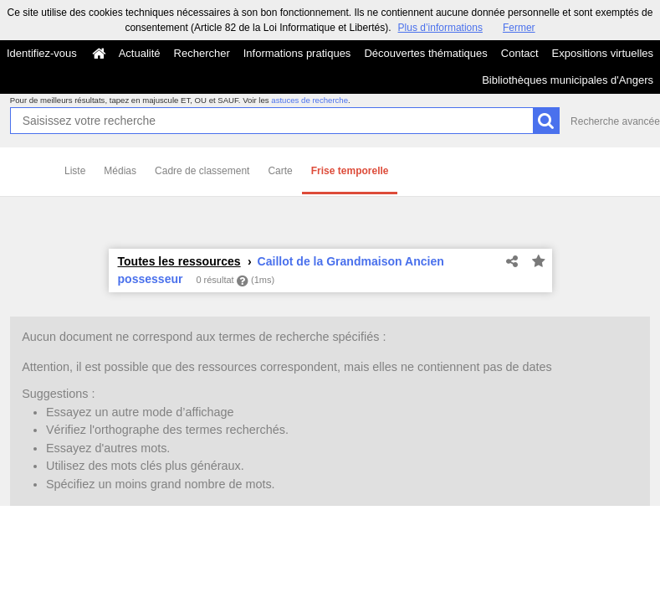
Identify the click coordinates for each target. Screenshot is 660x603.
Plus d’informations (440, 28)
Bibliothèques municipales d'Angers (567, 80)
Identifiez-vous (42, 53)
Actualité (140, 53)
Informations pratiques (297, 53)
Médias (120, 171)
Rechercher (202, 53)
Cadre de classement (202, 171)
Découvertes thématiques (425, 53)
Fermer (519, 28)
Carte (280, 171)
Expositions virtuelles (602, 53)
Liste (74, 171)
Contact (520, 53)
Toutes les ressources (179, 261)
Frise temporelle (350, 171)
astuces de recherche (309, 100)
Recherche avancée (615, 121)
